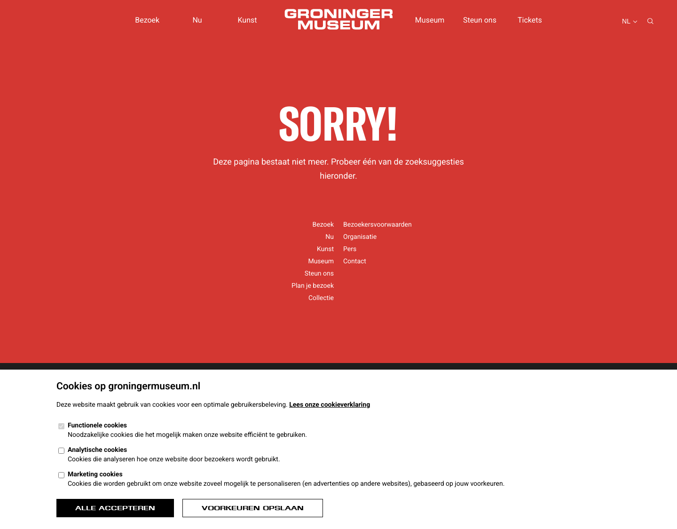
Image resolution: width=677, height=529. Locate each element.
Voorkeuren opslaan (253, 508)
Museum (429, 20)
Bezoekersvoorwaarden (377, 225)
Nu (197, 20)
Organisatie (360, 237)
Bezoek (147, 20)
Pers (349, 249)
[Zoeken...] (650, 22)
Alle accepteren (115, 508)
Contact (354, 261)
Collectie (321, 298)
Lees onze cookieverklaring (329, 405)
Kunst (247, 20)
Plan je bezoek (312, 286)
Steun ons (479, 20)
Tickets (530, 20)
